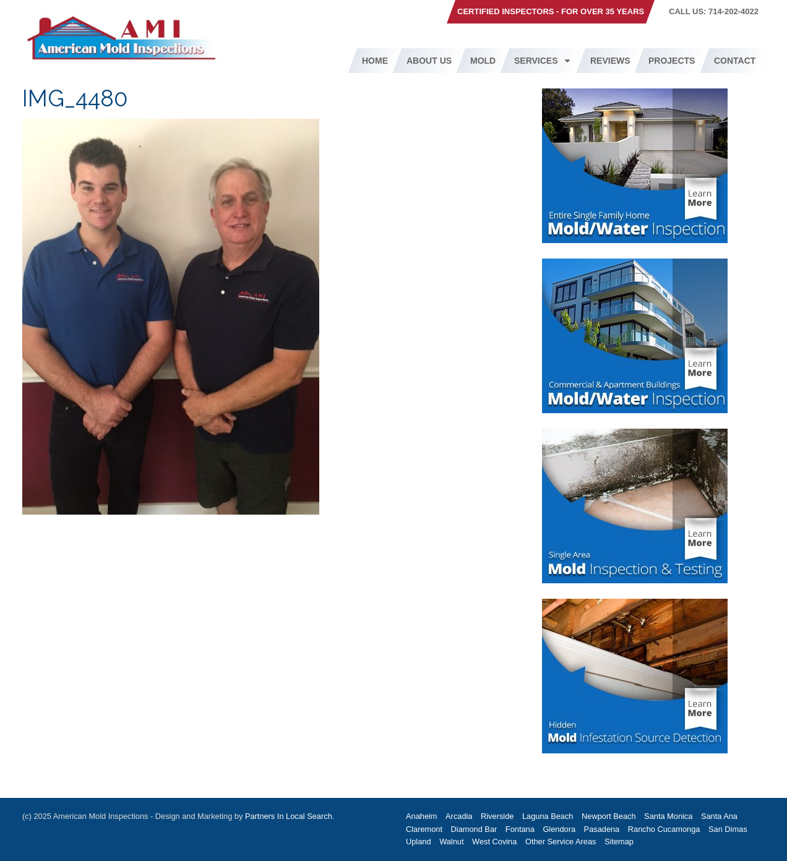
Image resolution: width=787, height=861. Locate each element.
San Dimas (727, 829)
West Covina (494, 841)
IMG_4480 (75, 98)
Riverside (497, 816)
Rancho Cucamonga (664, 829)
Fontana (520, 829)
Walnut (451, 841)
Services (543, 61)
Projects (671, 61)
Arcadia (458, 816)
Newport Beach (609, 816)
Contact (734, 61)
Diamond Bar (474, 829)
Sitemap (619, 841)
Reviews (610, 61)
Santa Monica (668, 816)
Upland (418, 841)
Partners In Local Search (288, 816)
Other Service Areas (560, 841)
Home (375, 61)
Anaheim (421, 816)
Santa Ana (719, 816)
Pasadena (602, 829)
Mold (483, 61)
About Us (429, 61)
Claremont (424, 829)
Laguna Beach (548, 816)
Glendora (559, 829)
